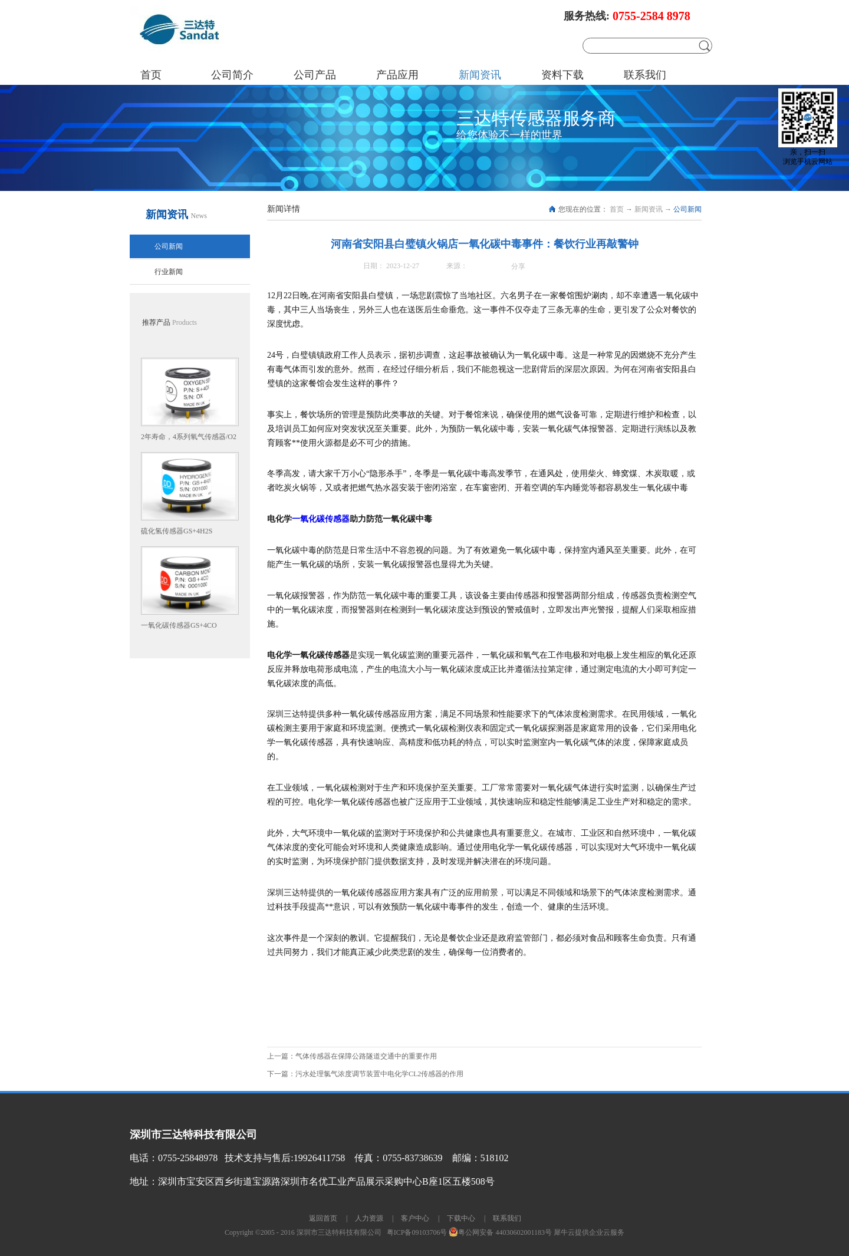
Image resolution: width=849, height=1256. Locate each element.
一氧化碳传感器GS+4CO (179, 625)
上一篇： (352, 1056)
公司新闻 (687, 209)
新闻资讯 (648, 209)
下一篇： (365, 1074)
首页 (151, 75)
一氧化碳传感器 (321, 519)
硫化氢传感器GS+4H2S (176, 531)
